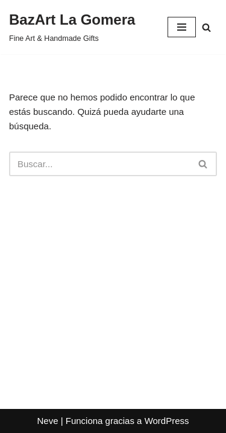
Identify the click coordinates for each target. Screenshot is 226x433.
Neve (47, 421)
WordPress (167, 421)
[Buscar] (206, 27)
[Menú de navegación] (182, 27)
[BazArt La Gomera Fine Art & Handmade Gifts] (72, 27)
